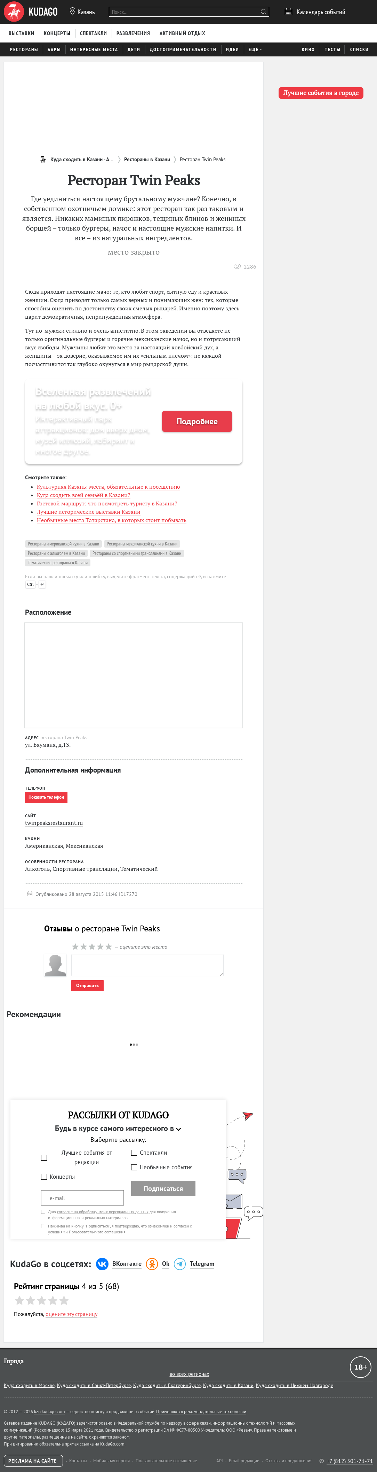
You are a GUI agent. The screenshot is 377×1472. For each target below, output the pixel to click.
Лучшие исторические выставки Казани (89, 511)
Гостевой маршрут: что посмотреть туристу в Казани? (107, 503)
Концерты (62, 1176)
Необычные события (166, 1167)
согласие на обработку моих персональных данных (103, 1211)
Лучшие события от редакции (87, 1157)
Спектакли (153, 1152)
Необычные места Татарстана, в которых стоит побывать (111, 520)
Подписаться (163, 1188)
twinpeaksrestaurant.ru (54, 822)
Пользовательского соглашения (97, 1231)
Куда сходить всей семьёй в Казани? (83, 494)
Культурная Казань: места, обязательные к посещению (108, 486)
